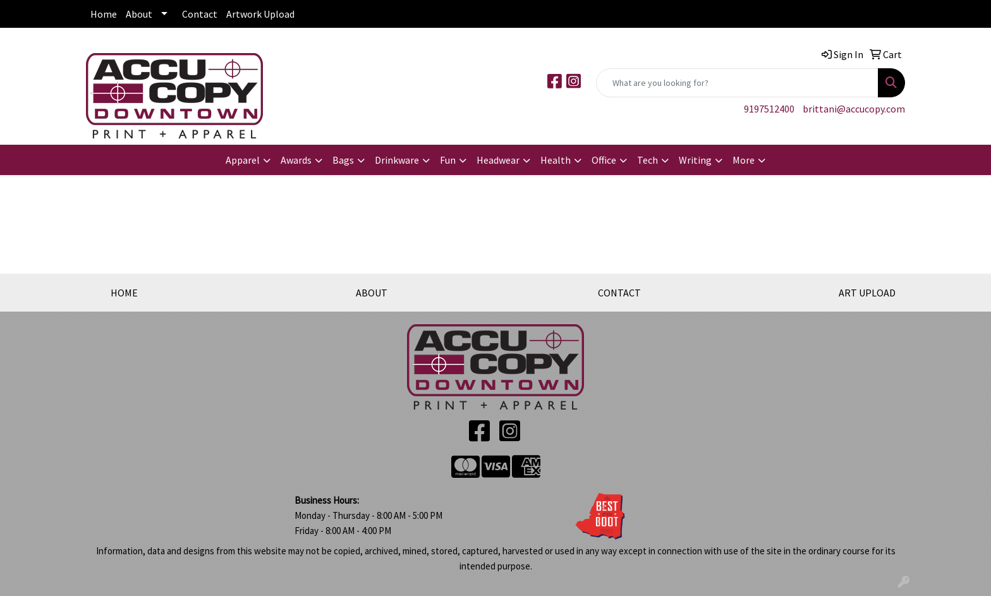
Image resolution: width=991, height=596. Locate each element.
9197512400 (769, 108)
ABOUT (371, 292)
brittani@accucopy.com (854, 108)
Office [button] (604, 160)
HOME (124, 292)
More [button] (744, 160)
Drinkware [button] (397, 160)
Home (103, 14)
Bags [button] (343, 160)
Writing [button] (695, 160)
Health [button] (555, 160)
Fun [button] (448, 160)
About (139, 14)
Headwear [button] (498, 160)
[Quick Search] (737, 82)
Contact (199, 14)
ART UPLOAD (867, 292)
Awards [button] (296, 160)
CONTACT (619, 292)
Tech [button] (647, 160)
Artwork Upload (260, 14)
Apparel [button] (243, 160)
